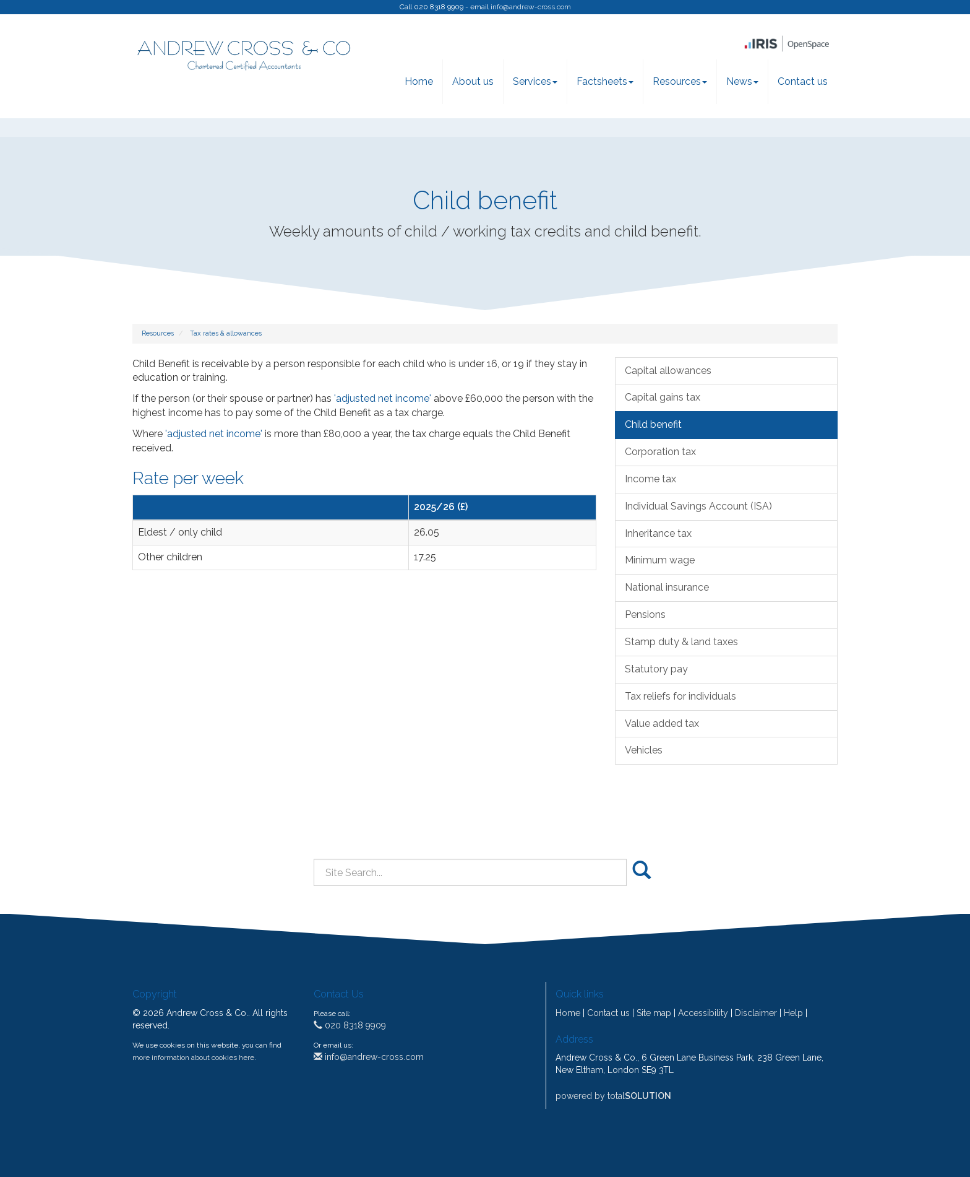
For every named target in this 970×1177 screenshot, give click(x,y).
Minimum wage (660, 560)
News (742, 81)
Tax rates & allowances (226, 333)
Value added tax (662, 723)
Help (793, 1013)
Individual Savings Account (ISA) (698, 506)
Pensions (645, 614)
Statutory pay (656, 669)
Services (535, 81)
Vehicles (644, 750)
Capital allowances (668, 370)
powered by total (613, 1096)
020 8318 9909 (350, 1025)
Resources (680, 81)
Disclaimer (756, 1013)
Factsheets (605, 81)
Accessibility (703, 1013)
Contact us (803, 81)
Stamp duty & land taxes (681, 642)
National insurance (667, 587)
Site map (654, 1013)
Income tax (650, 479)
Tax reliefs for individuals (680, 696)
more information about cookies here (193, 1057)
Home (419, 81)
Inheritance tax (658, 533)
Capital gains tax (662, 397)
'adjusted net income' (382, 398)
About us (473, 81)
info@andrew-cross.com (531, 6)
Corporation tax (660, 452)
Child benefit (653, 424)
